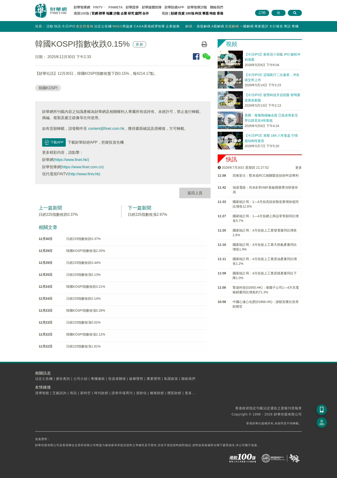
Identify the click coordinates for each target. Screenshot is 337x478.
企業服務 (173, 26)
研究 (131, 13)
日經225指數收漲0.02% (83, 322)
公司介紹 (80, 379)
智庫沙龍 (197, 7)
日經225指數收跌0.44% (83, 263)
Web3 (117, 26)
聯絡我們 (216, 7)
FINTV (98, 7)
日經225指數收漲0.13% (83, 274)
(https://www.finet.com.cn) (82, 167)
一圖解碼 (247, 26)
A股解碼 (217, 26)
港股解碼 (204, 26)
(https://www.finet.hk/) (71, 160)
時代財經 (101, 393)
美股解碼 (232, 26)
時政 (212, 13)
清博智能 (42, 393)
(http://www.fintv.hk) (84, 174)
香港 (220, 13)
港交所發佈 (84, 26)
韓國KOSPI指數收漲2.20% (85, 251)
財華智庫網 (82, 7)
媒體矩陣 (151, 7)
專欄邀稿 (98, 379)
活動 (49, 26)
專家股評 (261, 26)
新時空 (85, 393)
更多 (298, 167)
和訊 (73, 393)
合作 (145, 13)
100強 (189, 13)
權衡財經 (157, 393)
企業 (124, 13)
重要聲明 (154, 379)
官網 (95, 13)
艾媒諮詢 (59, 393)
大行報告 (276, 26)
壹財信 (141, 393)
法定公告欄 (103, 26)
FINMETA (115, 7)
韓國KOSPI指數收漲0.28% (85, 310)
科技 (198, 13)
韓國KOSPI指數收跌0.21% (85, 286)
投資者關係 (117, 379)
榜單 (102, 13)
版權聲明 (136, 379)
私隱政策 (171, 379)
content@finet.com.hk (106, 129)
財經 (174, 13)
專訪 (287, 26)
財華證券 (132, 7)
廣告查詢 (63, 379)
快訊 (57, 26)
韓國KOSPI (48, 88)
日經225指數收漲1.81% (83, 346)
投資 (181, 13)
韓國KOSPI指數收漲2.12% (85, 334)
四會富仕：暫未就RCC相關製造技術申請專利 (266, 175)
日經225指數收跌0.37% (58, 215)
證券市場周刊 (122, 393)
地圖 (109, 13)
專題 (205, 13)
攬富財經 (174, 393)
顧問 (138, 13)
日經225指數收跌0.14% (83, 298)
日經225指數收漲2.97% (147, 215)
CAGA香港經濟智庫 (149, 26)
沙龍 (116, 13)
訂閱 (262, 13)
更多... (190, 393)
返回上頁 (194, 193)
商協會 (127, 26)
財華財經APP (174, 7)
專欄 (295, 26)
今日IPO (68, 26)
